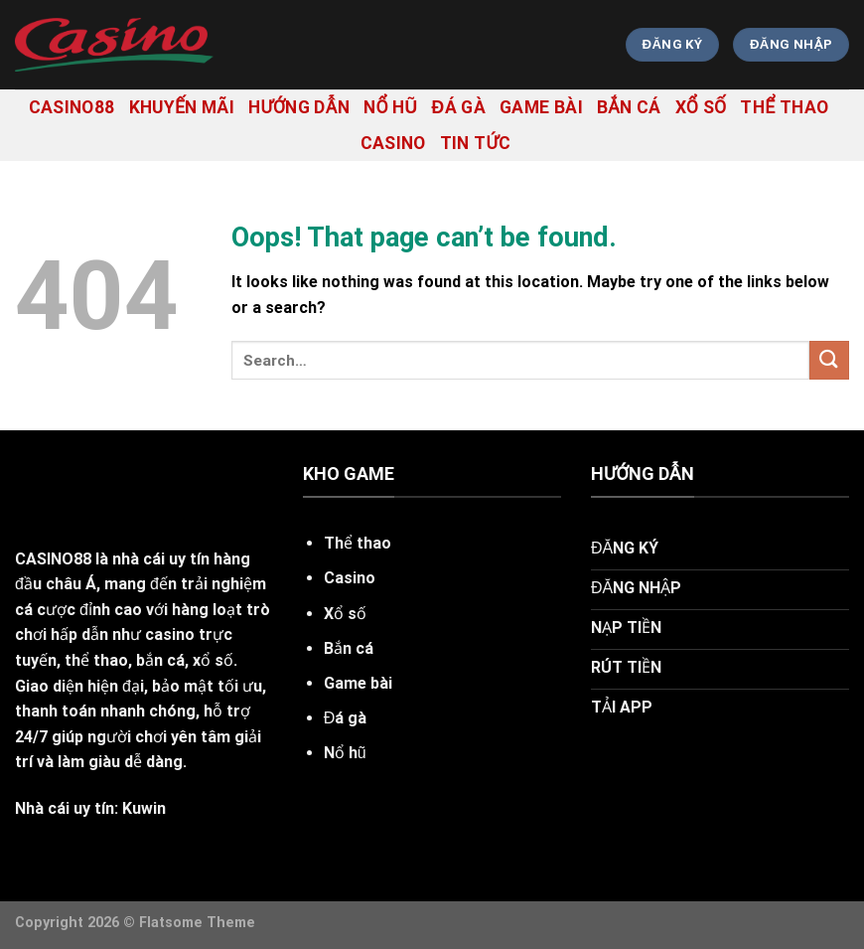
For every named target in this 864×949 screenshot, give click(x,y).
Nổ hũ (390, 107)
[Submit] (829, 360)
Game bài (541, 107)
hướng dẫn (299, 107)
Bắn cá (629, 107)
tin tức (475, 143)
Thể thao (784, 107)
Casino (393, 143)
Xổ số (701, 107)
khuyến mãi (182, 107)
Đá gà (459, 107)
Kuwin (144, 808)
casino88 (72, 107)
